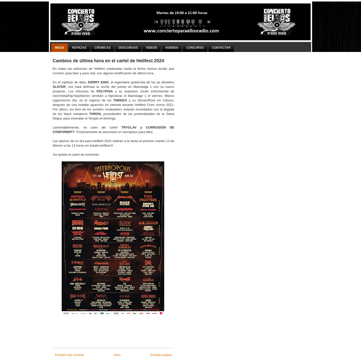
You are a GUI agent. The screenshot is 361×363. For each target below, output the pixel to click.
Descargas (128, 47)
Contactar (221, 47)
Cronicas (103, 47)
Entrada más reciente (69, 355)
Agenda (171, 47)
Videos (151, 47)
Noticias (79, 47)
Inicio (59, 47)
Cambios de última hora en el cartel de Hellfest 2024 (108, 60)
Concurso (195, 47)
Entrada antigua (161, 355)
